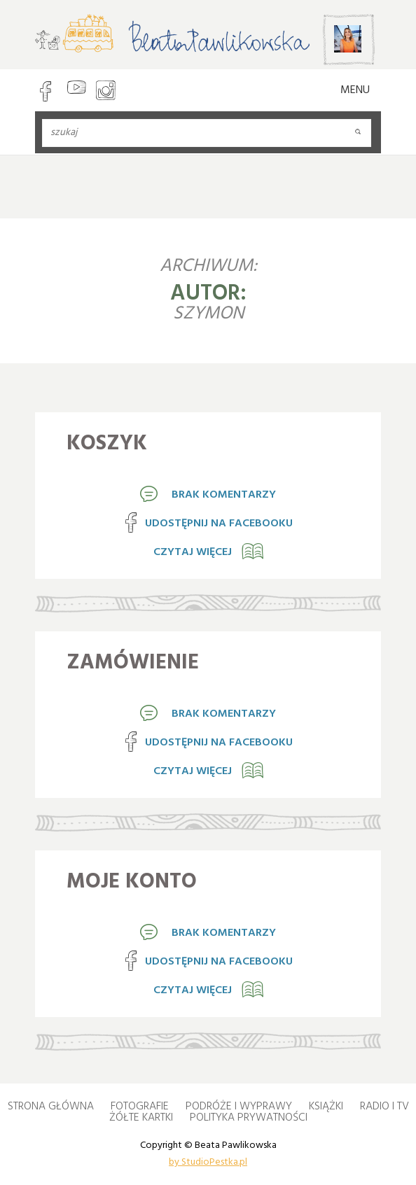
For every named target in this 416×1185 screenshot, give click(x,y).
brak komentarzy (224, 495)
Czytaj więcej (192, 552)
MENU (355, 90)
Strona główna (51, 1107)
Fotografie (140, 1107)
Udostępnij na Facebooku (219, 523)
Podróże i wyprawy (239, 1107)
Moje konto (132, 882)
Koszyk (107, 444)
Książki (326, 1107)
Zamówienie (133, 663)
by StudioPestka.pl (208, 1161)
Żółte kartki (141, 1118)
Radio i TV (384, 1107)
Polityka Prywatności (248, 1118)
